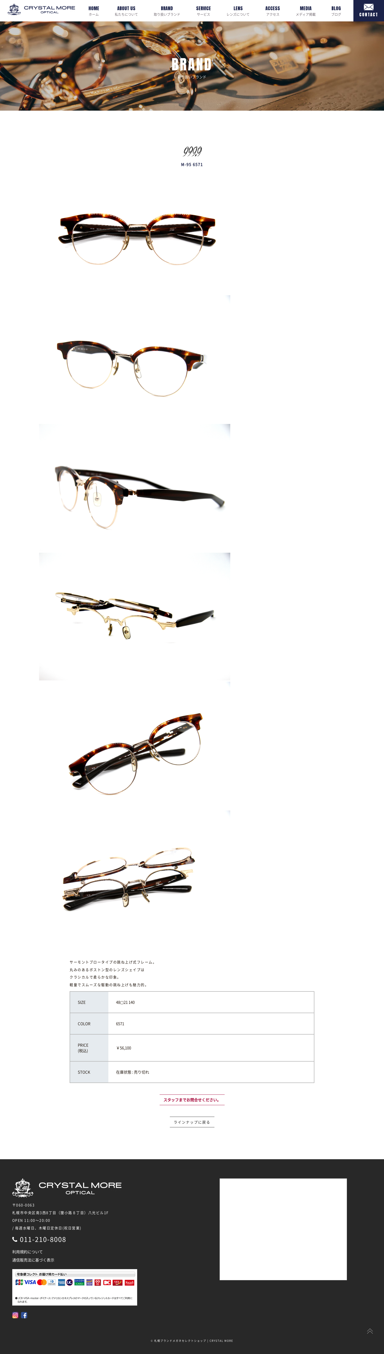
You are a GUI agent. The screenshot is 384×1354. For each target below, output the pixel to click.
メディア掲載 (306, 11)
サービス (203, 11)
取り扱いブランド (167, 11)
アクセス (272, 11)
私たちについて (126, 11)
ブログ (336, 11)
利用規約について (27, 1252)
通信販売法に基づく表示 (33, 1260)
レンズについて (238, 11)
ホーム (93, 11)
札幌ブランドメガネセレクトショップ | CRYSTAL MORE (193, 1341)
